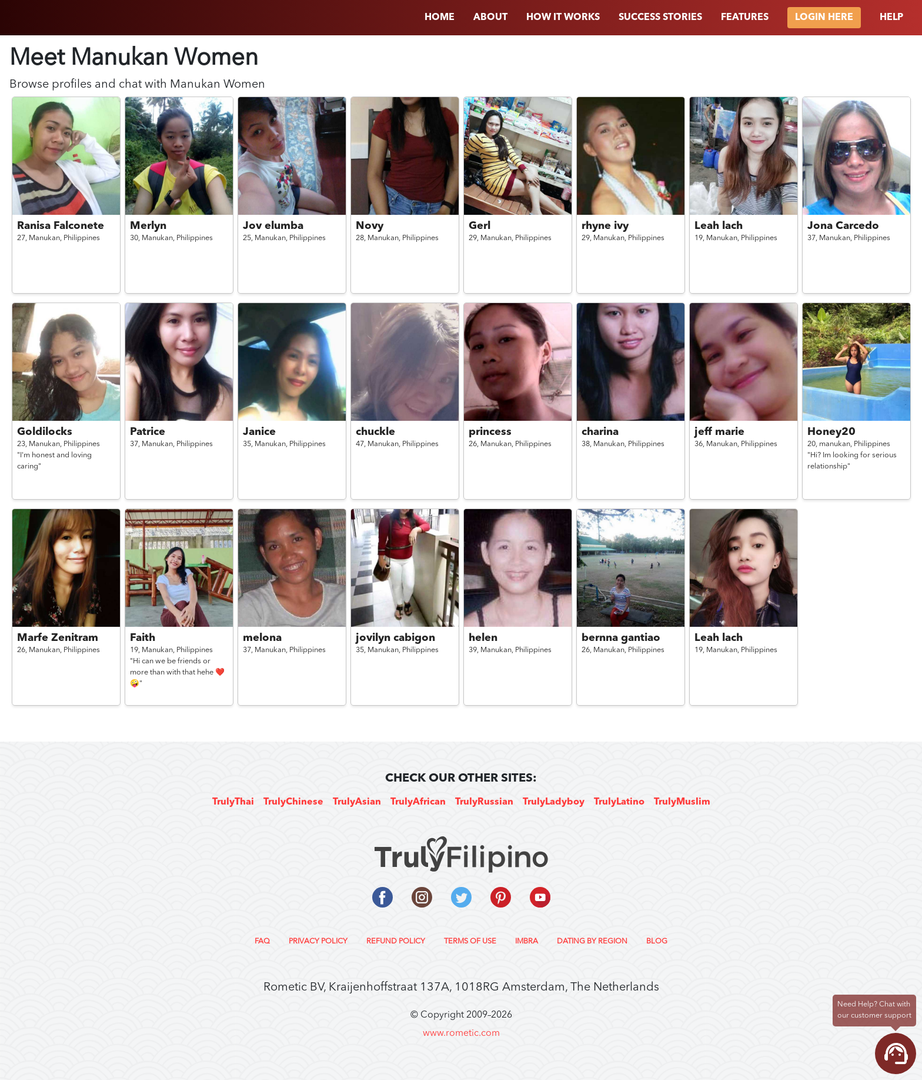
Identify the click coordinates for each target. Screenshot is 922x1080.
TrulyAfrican (418, 802)
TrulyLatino (619, 802)
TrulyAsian (357, 802)
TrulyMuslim (682, 802)
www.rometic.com (461, 1033)
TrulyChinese (293, 802)
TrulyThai (233, 802)
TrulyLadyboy (553, 802)
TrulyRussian (484, 802)
